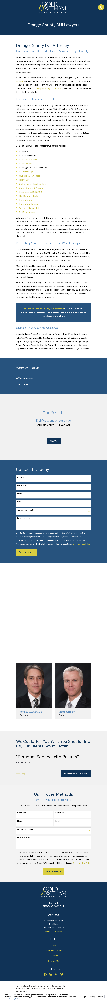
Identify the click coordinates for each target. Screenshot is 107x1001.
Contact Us (53, 961)
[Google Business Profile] (50, 974)
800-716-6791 (53, 906)
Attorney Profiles (53, 950)
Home (53, 945)
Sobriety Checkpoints (29, 208)
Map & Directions (53, 931)
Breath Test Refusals (29, 204)
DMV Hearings (26, 172)
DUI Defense (54, 955)
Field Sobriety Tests (28, 196)
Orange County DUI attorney (49, 88)
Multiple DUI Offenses (29, 176)
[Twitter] (61, 974)
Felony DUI (24, 180)
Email (19, 502)
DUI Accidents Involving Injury (33, 184)
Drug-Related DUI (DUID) (30, 192)
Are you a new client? (25, 510)
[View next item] (56, 432)
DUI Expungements (28, 212)
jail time (19, 81)
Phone (19, 494)
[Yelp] (56, 974)
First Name (21, 477)
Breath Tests (25, 200)
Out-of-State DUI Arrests (31, 188)
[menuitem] (53, 378)
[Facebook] (45, 974)
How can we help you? (25, 518)
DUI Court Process (28, 159)
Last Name (21, 485)
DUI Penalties (25, 164)
